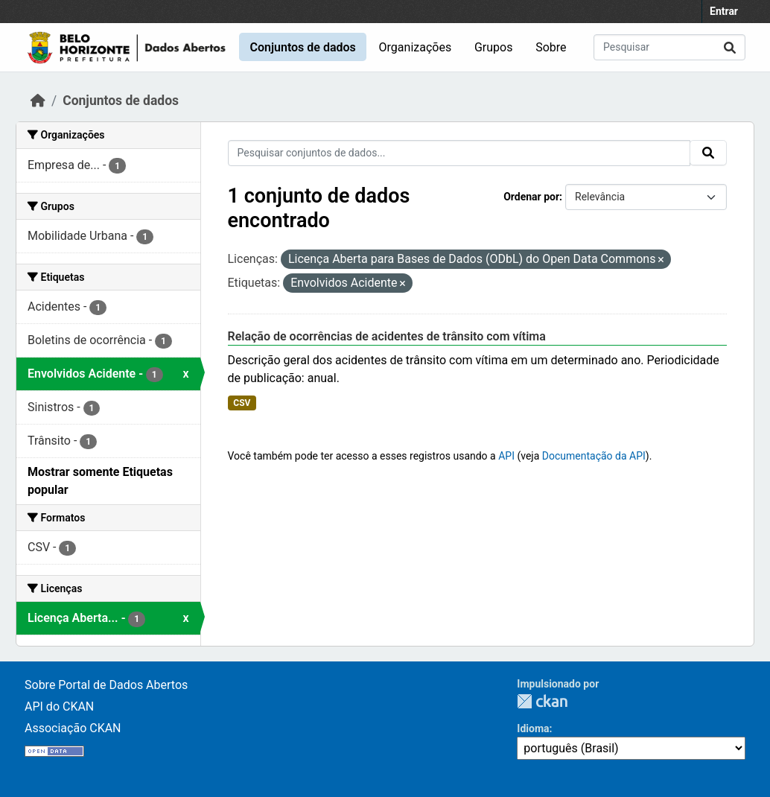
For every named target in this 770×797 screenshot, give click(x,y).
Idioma (533, 728)
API (506, 456)
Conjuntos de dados (302, 47)
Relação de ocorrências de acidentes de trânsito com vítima (387, 336)
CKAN (542, 701)
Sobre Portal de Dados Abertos (106, 685)
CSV (241, 403)
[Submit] (729, 47)
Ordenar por (531, 197)
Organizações (415, 47)
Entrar (724, 11)
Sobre (550, 47)
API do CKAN (59, 706)
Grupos (493, 47)
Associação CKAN (73, 728)
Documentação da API (594, 456)
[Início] (38, 100)
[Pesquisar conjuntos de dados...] (669, 47)
